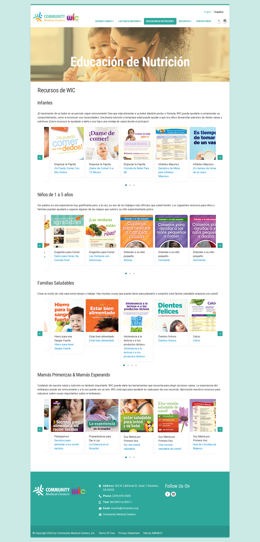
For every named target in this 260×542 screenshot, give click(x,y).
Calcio (196, 340)
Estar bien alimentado (101, 340)
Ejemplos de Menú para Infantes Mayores (169, 172)
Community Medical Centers (119, 514)
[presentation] (39, 157)
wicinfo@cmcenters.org (124, 508)
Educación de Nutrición (160, 21)
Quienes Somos (104, 21)
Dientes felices (167, 340)
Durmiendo (199, 260)
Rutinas (128, 260)
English (207, 11)
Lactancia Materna (129, 21)
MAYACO (157, 533)
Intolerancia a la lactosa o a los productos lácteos (134, 352)
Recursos (185, 21)
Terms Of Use (107, 533)
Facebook (167, 494)
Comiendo (164, 260)
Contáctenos (203, 21)
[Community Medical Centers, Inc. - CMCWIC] (55, 16)
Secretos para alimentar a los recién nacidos (66, 444)
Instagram (173, 494)
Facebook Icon (219, 20)
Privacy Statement (129, 533)
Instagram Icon (224, 20)
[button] (126, 185)
